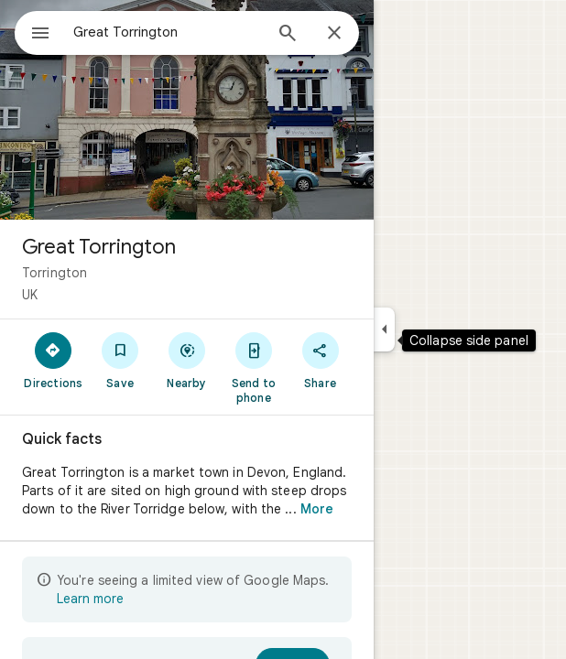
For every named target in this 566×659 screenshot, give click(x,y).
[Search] (288, 35)
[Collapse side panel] (384, 329)
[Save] (120, 360)
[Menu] (40, 35)
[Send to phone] (253, 367)
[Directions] (53, 360)
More (316, 509)
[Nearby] (187, 360)
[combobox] (167, 32)
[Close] (334, 34)
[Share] (320, 360)
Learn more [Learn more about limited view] (90, 598)
